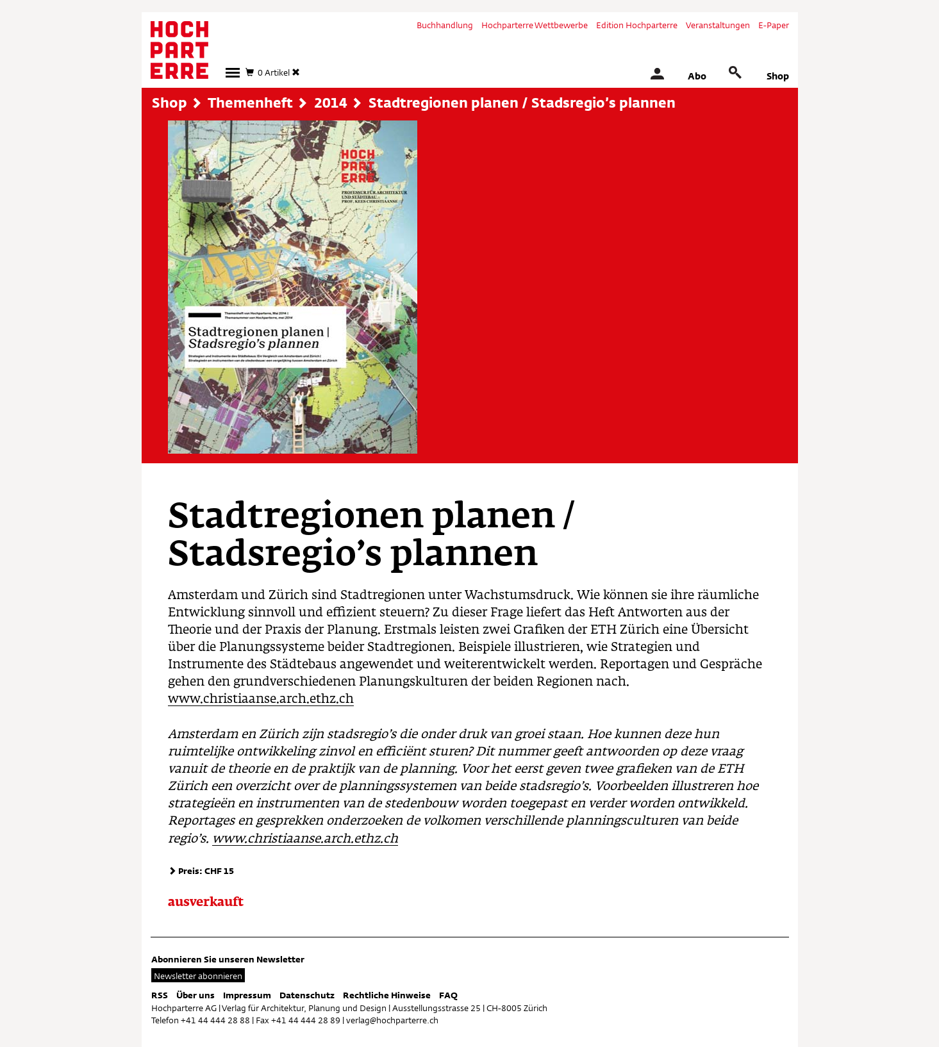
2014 (330, 102)
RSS (159, 995)
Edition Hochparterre (636, 25)
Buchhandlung (445, 25)
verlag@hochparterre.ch (392, 1020)
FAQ (448, 995)
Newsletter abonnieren (198, 976)
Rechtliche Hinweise (387, 995)
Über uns (195, 995)
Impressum (247, 995)
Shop (778, 76)
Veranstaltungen (718, 25)
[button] (233, 72)
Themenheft (250, 102)
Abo (697, 76)
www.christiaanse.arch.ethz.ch (261, 699)
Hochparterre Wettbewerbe (534, 25)
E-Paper (773, 25)
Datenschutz (307, 995)
